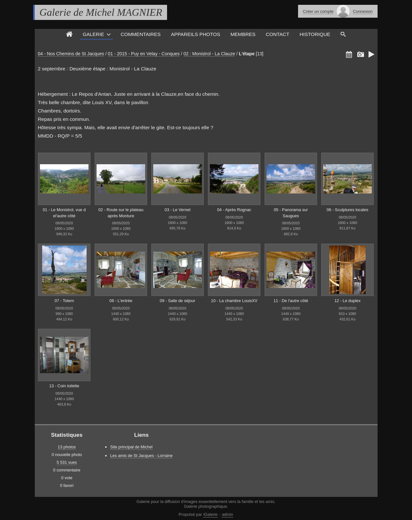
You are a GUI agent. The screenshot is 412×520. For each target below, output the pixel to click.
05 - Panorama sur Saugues (291, 212)
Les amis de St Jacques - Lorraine (141, 455)
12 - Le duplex (347, 300)
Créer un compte (318, 11)
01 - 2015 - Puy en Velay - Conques (144, 53)
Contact (277, 34)
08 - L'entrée (120, 300)
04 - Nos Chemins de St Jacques (71, 53)
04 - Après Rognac (234, 209)
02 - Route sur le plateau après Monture (120, 212)
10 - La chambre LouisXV (234, 300)
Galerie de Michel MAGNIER (101, 12)
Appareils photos (195, 34)
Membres (243, 34)
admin (227, 514)
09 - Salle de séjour (177, 300)
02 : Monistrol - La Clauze (209, 53)
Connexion (362, 11)
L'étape (247, 53)
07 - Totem (64, 300)
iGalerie (210, 514)
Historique (315, 34)
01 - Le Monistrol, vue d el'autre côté (64, 212)
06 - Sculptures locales (347, 209)
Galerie (93, 34)
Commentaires (141, 34)
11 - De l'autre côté (291, 300)
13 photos (67, 446)
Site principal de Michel (131, 446)
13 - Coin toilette (64, 385)
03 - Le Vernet (177, 209)
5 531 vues (67, 462)
